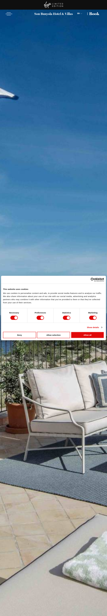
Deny (19, 335)
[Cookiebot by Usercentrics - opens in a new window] (92, 280)
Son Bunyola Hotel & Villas (53, 14)
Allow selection (53, 335)
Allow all (88, 335)
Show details (93, 327)
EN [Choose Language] (78, 13)
